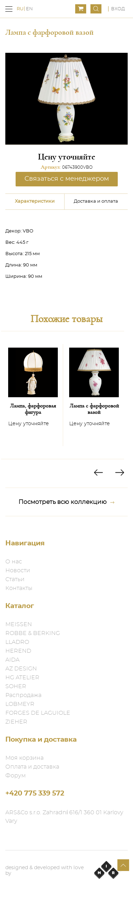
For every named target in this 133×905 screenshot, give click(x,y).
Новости (17, 570)
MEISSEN (18, 624)
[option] (33, 395)
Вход (118, 9)
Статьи (14, 579)
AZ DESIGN (21, 668)
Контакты (18, 588)
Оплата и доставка (32, 767)
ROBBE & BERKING (32, 633)
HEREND (18, 651)
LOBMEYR (19, 704)
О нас (13, 561)
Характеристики (35, 201)
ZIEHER (16, 722)
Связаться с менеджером (66, 179)
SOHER (15, 686)
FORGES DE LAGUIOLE (37, 713)
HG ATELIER (22, 677)
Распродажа (23, 695)
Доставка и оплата (96, 201)
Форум (15, 775)
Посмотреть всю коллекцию (66, 502)
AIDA (12, 660)
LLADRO (17, 642)
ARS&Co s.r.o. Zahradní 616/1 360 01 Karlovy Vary (64, 817)
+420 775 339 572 (34, 793)
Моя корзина (24, 758)
